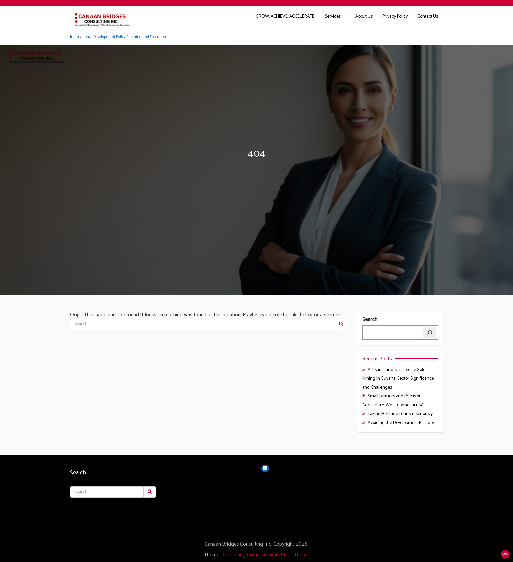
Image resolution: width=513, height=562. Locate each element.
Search (369, 320)
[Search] (429, 332)
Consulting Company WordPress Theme (266, 555)
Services (333, 16)
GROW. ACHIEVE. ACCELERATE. (285, 16)
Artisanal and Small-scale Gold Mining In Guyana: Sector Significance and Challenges (398, 378)
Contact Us (427, 16)
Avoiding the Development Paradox (401, 422)
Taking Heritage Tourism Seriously (400, 414)
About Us (364, 16)
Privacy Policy (395, 16)
